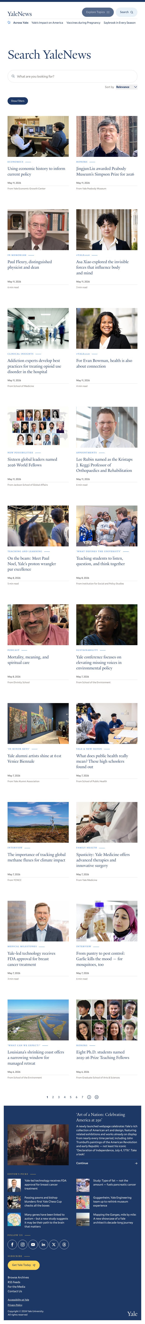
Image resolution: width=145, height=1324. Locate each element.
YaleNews (20, 14)
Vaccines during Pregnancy (83, 23)
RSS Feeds (14, 1282)
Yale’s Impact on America (47, 23)
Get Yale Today (23, 1265)
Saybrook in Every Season (120, 23)
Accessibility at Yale (18, 1299)
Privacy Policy (15, 1305)
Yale (132, 1314)
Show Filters (17, 101)
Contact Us (15, 1291)
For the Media (16, 1287)
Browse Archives (18, 1277)
